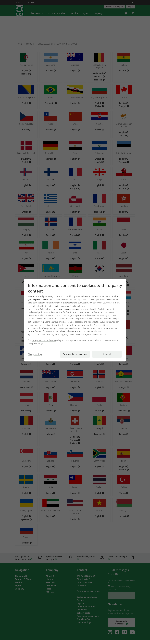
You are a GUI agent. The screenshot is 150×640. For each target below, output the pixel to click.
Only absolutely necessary (75, 354)
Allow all (107, 354)
